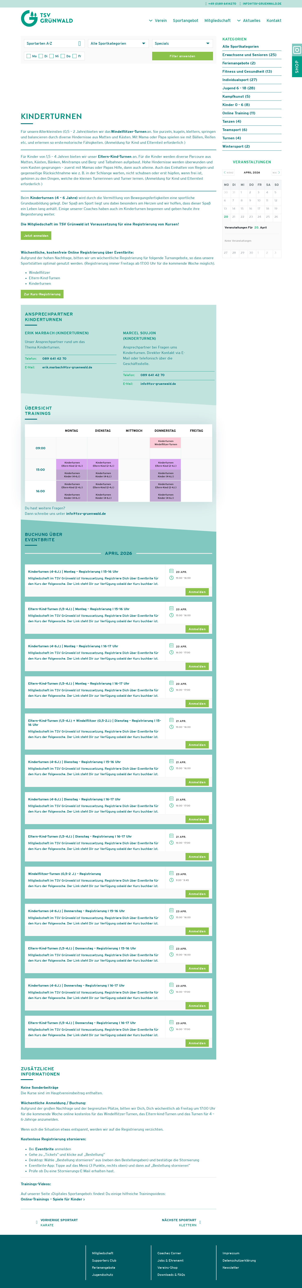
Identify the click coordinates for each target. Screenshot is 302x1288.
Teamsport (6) (234, 133)
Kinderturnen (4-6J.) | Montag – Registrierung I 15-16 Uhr (73, 575)
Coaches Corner (169, 1256)
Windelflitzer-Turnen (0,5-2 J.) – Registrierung (64, 877)
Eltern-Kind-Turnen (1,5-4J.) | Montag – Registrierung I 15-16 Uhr (79, 612)
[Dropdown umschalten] (79, 46)
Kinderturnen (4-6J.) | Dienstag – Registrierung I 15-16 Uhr (74, 765)
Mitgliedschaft (217, 24)
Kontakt (274, 24)
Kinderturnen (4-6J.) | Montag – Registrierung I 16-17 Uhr (73, 649)
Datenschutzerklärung (239, 1263)
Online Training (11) (238, 116)
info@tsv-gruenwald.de (86, 517)
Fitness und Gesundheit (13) (247, 75)
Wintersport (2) (236, 150)
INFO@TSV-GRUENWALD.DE (262, 3)
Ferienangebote (103, 1270)
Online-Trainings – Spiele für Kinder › (53, 1203)
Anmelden (197, 595)
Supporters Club (104, 1263)
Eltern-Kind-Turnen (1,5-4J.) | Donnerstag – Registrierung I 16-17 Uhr (82, 1026)
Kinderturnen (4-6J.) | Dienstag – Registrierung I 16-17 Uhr (74, 802)
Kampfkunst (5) (236, 100)
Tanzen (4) (231, 125)
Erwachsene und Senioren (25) (249, 58)
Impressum (231, 1256)
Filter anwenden (182, 59)
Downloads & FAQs (171, 1277)
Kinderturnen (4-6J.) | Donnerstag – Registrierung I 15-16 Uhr (76, 914)
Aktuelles (251, 24)
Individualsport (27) (239, 83)
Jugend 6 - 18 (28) (238, 91)
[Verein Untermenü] (151, 24)
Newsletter (231, 1270)
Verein (161, 24)
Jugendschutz (102, 1277)
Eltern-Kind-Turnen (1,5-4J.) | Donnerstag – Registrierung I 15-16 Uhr (82, 951)
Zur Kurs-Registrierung (42, 297)
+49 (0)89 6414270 (222, 3)
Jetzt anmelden (36, 239)
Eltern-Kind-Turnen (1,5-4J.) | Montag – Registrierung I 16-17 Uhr (78, 686)
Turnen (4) (231, 141)
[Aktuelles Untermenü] (239, 24)
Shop (297, 66)
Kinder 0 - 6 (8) (236, 108)
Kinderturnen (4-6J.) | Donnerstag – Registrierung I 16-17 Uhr (76, 989)
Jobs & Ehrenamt (170, 1263)
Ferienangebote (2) (239, 66)
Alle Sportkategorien (240, 50)
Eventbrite (44, 1152)
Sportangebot (185, 24)
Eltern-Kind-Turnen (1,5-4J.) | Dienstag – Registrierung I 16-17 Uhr (80, 840)
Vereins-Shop (167, 1270)
